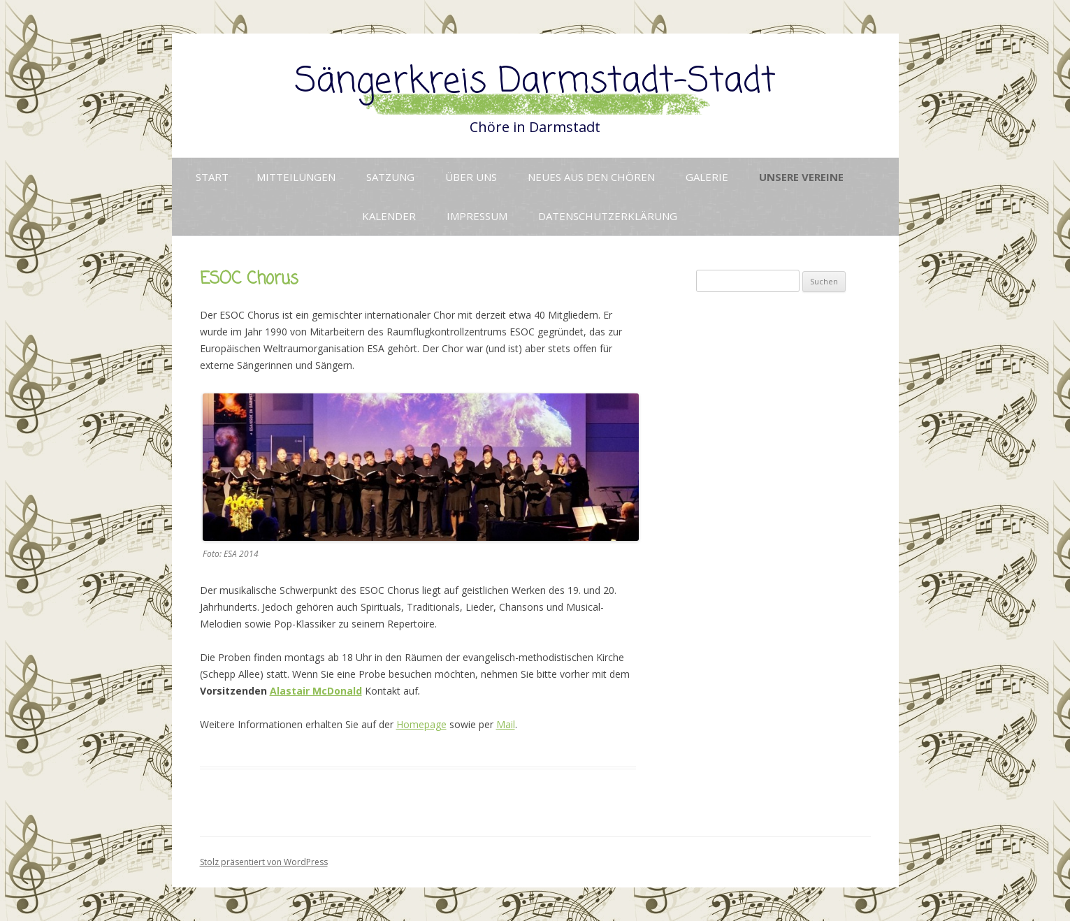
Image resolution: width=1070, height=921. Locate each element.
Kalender (389, 216)
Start (212, 177)
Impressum (477, 216)
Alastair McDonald (316, 690)
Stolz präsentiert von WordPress (264, 862)
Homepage (421, 724)
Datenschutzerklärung (607, 216)
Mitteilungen (295, 177)
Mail (505, 724)
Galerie (707, 177)
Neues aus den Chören (591, 177)
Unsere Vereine (801, 177)
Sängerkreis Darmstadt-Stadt (535, 82)
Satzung (390, 177)
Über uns (471, 177)
